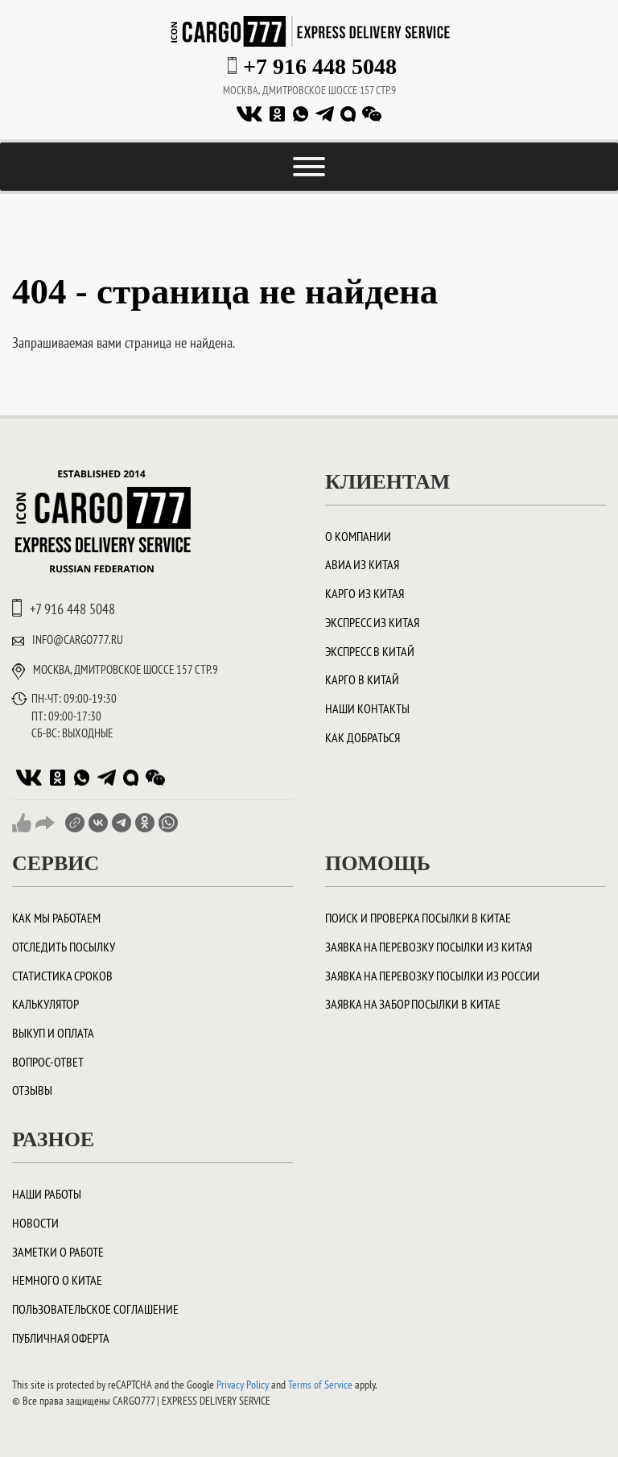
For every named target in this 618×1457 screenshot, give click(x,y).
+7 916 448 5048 (320, 66)
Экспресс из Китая (372, 622)
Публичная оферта (60, 1338)
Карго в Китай (362, 679)
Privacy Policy (242, 1384)
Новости (35, 1223)
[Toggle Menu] (309, 166)
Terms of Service (320, 1384)
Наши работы (46, 1194)
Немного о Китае (57, 1280)
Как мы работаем (56, 918)
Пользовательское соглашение (95, 1309)
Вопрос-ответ (48, 1062)
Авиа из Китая (362, 564)
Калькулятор (45, 1004)
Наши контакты (367, 708)
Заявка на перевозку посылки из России (432, 976)
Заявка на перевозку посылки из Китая (428, 947)
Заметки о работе (58, 1252)
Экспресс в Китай (369, 651)
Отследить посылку (63, 947)
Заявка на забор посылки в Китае (413, 1004)
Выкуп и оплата (53, 1033)
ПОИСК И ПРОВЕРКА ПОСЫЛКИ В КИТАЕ (418, 918)
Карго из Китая (364, 593)
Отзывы (32, 1090)
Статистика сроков (62, 976)
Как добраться (362, 737)
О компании (358, 536)
